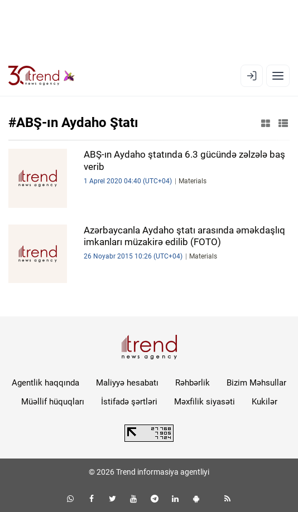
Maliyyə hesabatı (127, 383)
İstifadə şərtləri (129, 402)
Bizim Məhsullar (256, 383)
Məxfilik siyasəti (204, 402)
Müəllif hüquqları (52, 402)
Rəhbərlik (192, 383)
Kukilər (264, 402)
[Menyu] (278, 76)
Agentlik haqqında (45, 383)
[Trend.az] (41, 76)
